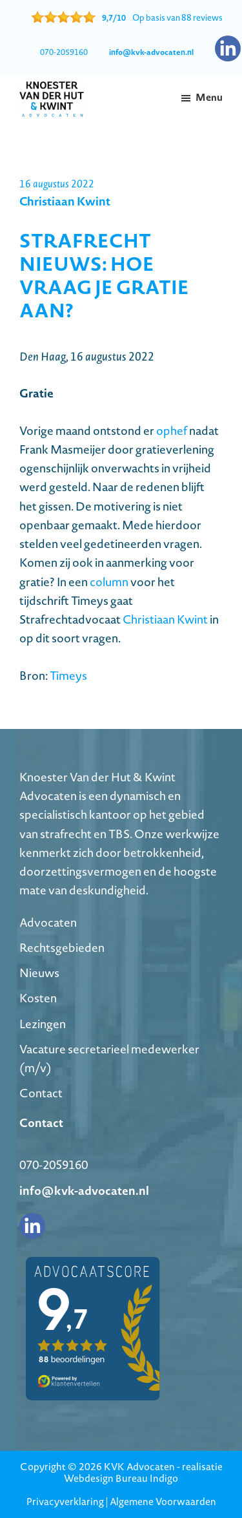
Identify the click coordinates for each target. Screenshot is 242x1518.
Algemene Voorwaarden (163, 1501)
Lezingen (42, 1024)
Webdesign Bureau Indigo (121, 1478)
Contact (41, 1093)
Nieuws (39, 973)
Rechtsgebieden (62, 948)
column (109, 582)
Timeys (68, 676)
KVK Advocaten (139, 1466)
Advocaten (48, 922)
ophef (171, 431)
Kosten (38, 998)
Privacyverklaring (65, 1501)
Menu (209, 97)
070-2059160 (64, 52)
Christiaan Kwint (165, 619)
